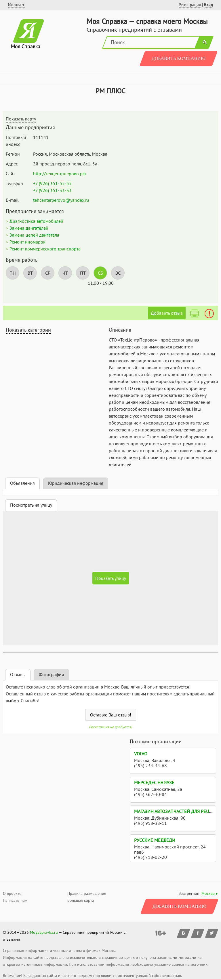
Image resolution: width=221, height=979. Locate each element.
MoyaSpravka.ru (44, 932)
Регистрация (190, 4)
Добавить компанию (178, 58)
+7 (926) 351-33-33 (52, 190)
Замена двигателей (28, 228)
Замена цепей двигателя (34, 235)
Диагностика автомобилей (36, 221)
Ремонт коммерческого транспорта (45, 249)
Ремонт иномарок (27, 242)
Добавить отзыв (167, 313)
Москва (208, 893)
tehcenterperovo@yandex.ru (61, 200)
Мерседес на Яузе (154, 782)
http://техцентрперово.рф (59, 173)
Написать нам (15, 900)
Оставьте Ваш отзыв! (110, 715)
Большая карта (80, 900)
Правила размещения (86, 893)
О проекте (12, 893)
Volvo (140, 754)
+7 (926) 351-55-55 (52, 183)
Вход (208, 4)
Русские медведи (154, 840)
